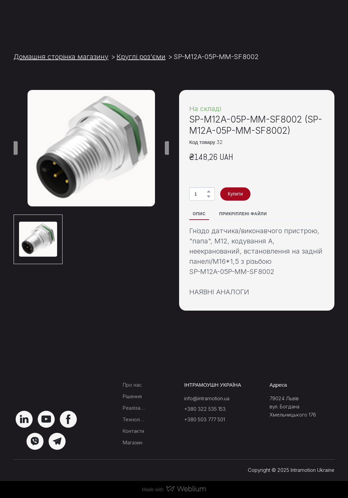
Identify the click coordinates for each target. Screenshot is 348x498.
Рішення (132, 396)
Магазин (132, 442)
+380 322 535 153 (205, 409)
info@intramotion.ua (206, 398)
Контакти (133, 431)
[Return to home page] (44, 19)
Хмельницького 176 (292, 414)
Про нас (132, 385)
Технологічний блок (134, 419)
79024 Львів (284, 398)
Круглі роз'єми (141, 57)
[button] (208, 191)
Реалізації (134, 408)
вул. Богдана (284, 406)
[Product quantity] (200, 194)
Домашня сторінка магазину (61, 57)
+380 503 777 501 (204, 419)
